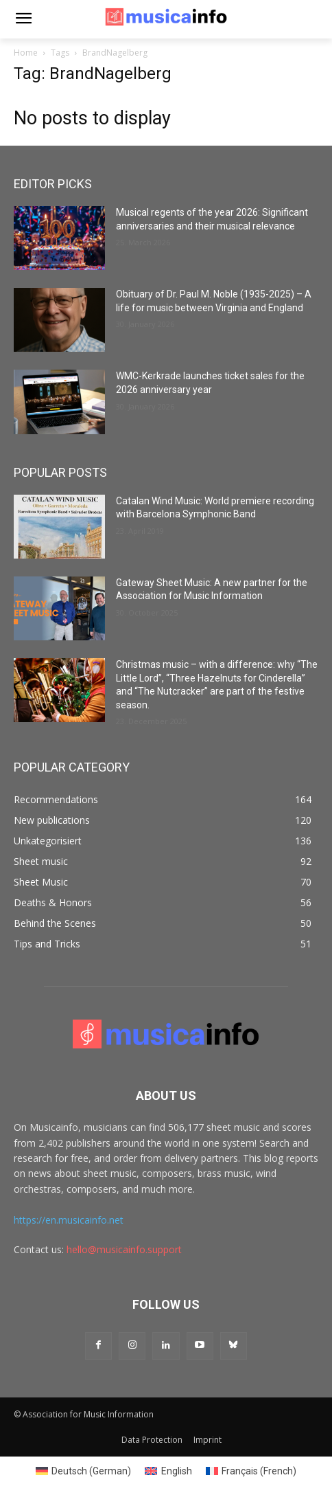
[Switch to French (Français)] (251, 1471)
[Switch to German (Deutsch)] (84, 1471)
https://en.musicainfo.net (68, 1219)
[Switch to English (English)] (168, 1471)
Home (26, 52)
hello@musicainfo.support (124, 1249)
